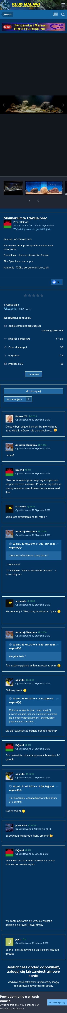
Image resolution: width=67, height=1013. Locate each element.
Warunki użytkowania (12, 1008)
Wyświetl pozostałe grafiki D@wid (32, 219)
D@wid (49, 689)
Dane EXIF (33, 365)
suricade (50, 534)
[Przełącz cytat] (10, 534)
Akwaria (10, 299)
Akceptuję (57, 1002)
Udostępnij (33, 382)
